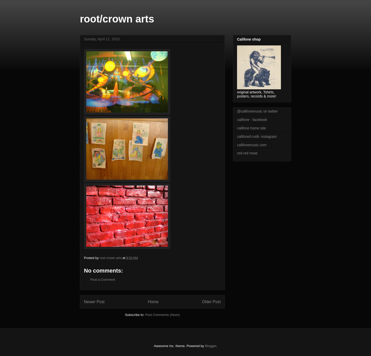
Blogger (210, 346)
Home (153, 302)
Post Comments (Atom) (162, 315)
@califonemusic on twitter (257, 111)
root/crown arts (117, 18)
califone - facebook (252, 120)
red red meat (247, 153)
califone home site (251, 128)
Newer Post (94, 302)
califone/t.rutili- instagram (257, 136)
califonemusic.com (251, 145)
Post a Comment (102, 279)
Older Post (211, 302)
